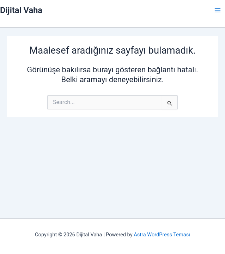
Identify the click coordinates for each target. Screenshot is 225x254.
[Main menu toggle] (217, 10)
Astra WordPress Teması (162, 234)
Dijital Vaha (21, 10)
